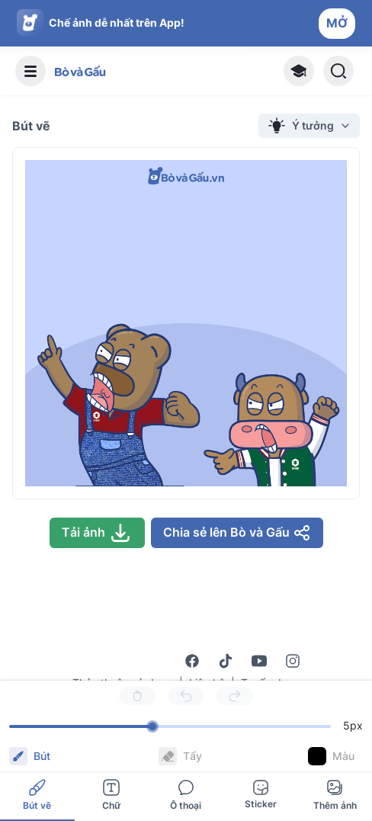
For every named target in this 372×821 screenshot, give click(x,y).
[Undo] (186, 696)
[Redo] (234, 696)
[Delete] (137, 696)
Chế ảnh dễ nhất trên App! (116, 22)
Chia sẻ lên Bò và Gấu (237, 533)
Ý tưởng (309, 126)
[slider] (152, 726)
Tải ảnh (97, 533)
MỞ (337, 22)
